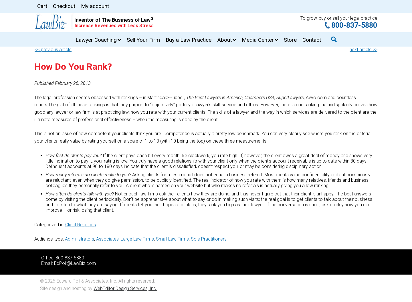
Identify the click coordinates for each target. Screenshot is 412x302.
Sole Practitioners (209, 239)
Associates (107, 239)
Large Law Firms (137, 239)
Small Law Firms (172, 239)
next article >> (363, 49)
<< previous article (53, 49)
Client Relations (80, 224)
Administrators (79, 239)
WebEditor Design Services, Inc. (125, 288)
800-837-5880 (354, 25)
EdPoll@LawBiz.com (75, 263)
